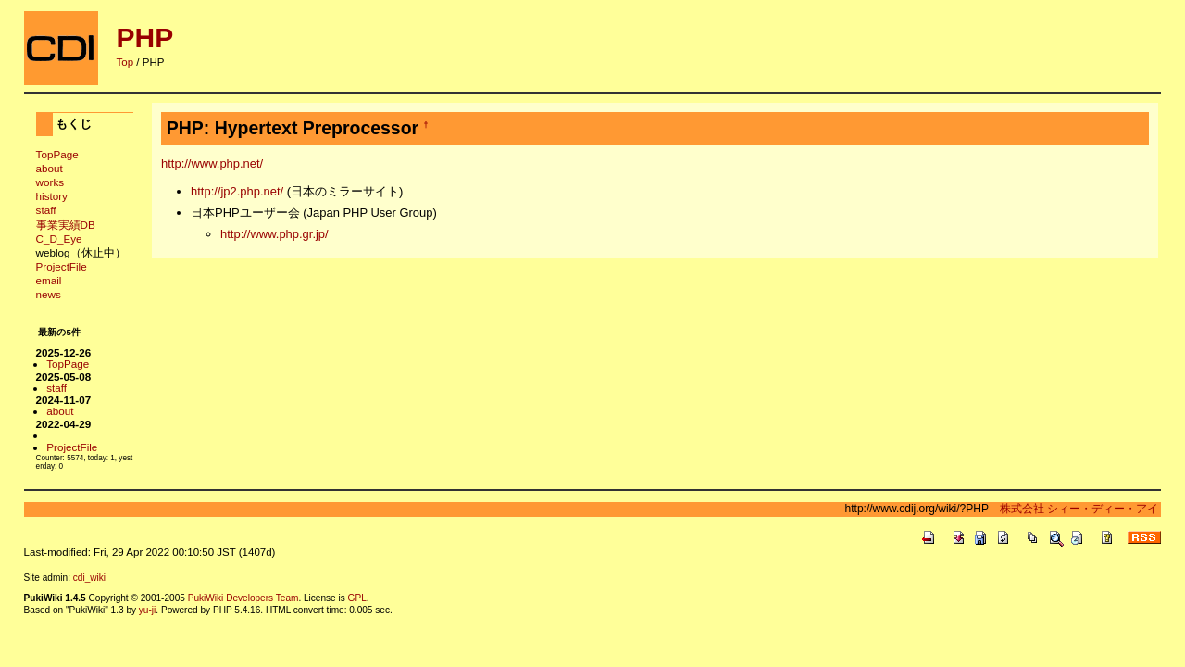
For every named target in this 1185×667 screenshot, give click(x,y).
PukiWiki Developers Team (243, 598)
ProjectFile (61, 266)
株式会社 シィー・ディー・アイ (1073, 508)
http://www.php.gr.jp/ (274, 234)
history (52, 196)
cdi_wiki (89, 578)
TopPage (57, 154)
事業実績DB (65, 225)
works (50, 182)
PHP (145, 37)
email (49, 280)
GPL (357, 598)
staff (46, 210)
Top (125, 62)
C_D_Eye (59, 239)
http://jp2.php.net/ (237, 191)
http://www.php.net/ (212, 163)
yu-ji (147, 610)
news (48, 294)
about (49, 168)
